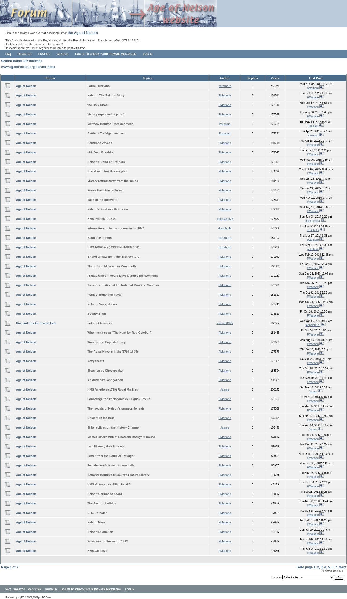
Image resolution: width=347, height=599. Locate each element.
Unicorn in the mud (100, 418)
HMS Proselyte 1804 (101, 218)
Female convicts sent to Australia (110, 465)
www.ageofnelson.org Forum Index (28, 67)
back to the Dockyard (102, 199)
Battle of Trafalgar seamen (106, 133)
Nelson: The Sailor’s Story (105, 95)
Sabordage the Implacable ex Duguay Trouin (118, 399)
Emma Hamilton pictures (104, 190)
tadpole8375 (225, 323)
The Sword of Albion (101, 503)
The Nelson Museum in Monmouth (111, 266)
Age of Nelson (26, 86)
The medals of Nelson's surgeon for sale (115, 408)
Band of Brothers (99, 237)
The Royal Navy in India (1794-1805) (112, 351)
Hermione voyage (99, 142)
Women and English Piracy (106, 342)
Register (25, 54)
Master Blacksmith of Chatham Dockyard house (121, 437)
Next (342, 567)
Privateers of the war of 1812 (107, 541)
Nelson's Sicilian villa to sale (107, 209)
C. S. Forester (97, 512)
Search (62, 54)
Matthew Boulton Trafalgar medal (110, 123)
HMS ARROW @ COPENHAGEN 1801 (113, 247)
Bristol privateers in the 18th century (113, 256)
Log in (147, 54)
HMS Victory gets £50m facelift (109, 484)
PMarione (224, 95)
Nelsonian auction (100, 531)
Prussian (225, 123)
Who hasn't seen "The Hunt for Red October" (119, 332)
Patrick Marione (98, 86)
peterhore (224, 86)
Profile (44, 54)
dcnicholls (224, 228)
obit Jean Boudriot (100, 152)
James (224, 389)
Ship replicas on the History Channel (113, 427)
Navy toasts (95, 361)
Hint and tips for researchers (36, 323)
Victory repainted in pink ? (106, 114)
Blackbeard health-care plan (107, 171)
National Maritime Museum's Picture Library (118, 474)
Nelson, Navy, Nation (102, 304)
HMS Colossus (97, 550)
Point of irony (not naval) (105, 294)
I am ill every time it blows (105, 446)
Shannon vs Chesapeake (105, 370)
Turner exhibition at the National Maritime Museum (123, 285)
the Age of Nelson (83, 33)
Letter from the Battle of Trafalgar (110, 456)
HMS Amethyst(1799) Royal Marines (112, 389)
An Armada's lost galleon (105, 380)
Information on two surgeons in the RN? (115, 228)
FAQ (8, 54)
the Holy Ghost (97, 105)
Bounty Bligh (96, 313)
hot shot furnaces (99, 323)
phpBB (21, 597)
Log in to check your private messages (105, 54)
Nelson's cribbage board (104, 493)
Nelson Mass (96, 522)
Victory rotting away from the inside (112, 180)
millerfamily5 (224, 218)
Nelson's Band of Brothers (106, 161)
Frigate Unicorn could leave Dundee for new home (122, 275)
